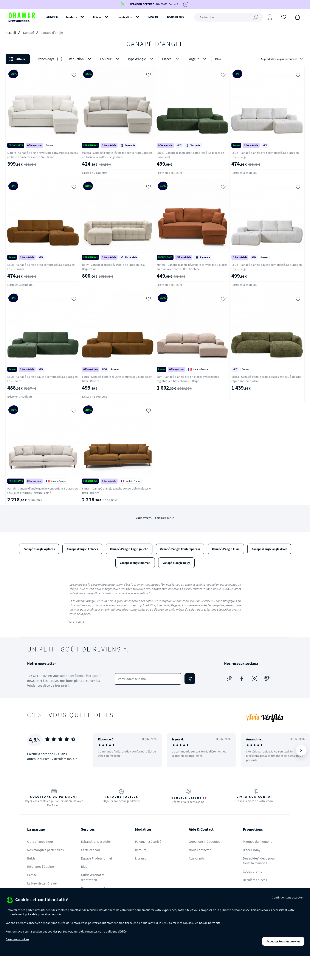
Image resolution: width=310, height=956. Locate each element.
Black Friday (251, 850)
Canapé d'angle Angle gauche (129, 549)
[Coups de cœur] (284, 16)
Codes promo (252, 871)
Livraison (141, 858)
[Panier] (297, 16)
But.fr (31, 858)
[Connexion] (270, 17)
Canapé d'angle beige (176, 563)
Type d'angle (141, 59)
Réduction (81, 59)
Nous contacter (200, 850)
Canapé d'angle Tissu (226, 549)
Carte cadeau (90, 850)
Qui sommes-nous (40, 841)
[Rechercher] (228, 17)
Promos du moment (257, 841)
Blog (84, 866)
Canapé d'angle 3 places (82, 549)
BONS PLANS (175, 17)
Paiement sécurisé (148, 841)
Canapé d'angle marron (135, 563)
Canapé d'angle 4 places (39, 549)
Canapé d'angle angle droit (269, 549)
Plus (218, 59)
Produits (71, 17)
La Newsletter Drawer (42, 883)
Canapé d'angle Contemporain (180, 549)
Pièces (97, 17)
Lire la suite (76, 621)
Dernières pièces (255, 880)
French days (45, 59)
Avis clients (197, 858)
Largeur (198, 59)
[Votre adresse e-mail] (148, 679)
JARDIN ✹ (51, 17)
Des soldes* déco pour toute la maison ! (259, 860)
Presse (32, 875)
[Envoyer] (189, 678)
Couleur (110, 59)
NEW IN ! (154, 17)
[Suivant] (301, 750)
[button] (155, 59)
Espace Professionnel (96, 858)
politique (111, 931)
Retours (140, 850)
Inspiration (125, 17)
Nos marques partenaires (45, 850)
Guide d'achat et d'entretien (92, 877)
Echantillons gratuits (96, 841)
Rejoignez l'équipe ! (41, 866)
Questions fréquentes (204, 841)
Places (171, 59)
